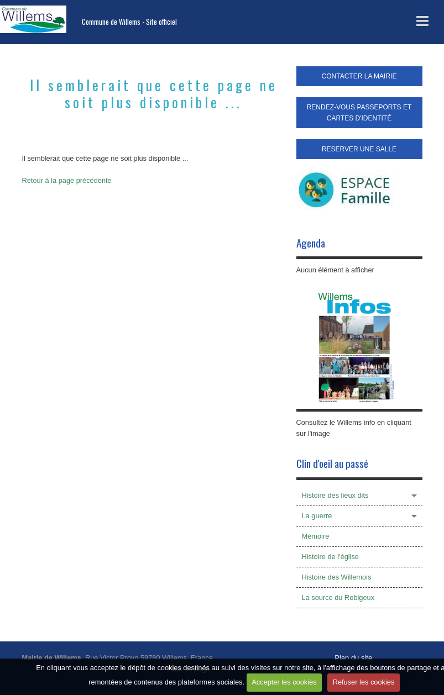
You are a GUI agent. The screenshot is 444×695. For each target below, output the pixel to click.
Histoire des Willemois (337, 577)
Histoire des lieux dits (335, 495)
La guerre (317, 516)
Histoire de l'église (330, 556)
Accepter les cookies (284, 682)
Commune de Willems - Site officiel (129, 22)
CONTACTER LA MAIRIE (359, 76)
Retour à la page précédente (67, 180)
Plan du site (353, 658)
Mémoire (316, 536)
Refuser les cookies (364, 682)
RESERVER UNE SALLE (359, 149)
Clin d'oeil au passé (332, 463)
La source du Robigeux (338, 597)
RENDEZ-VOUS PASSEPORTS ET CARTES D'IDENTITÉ (359, 112)
